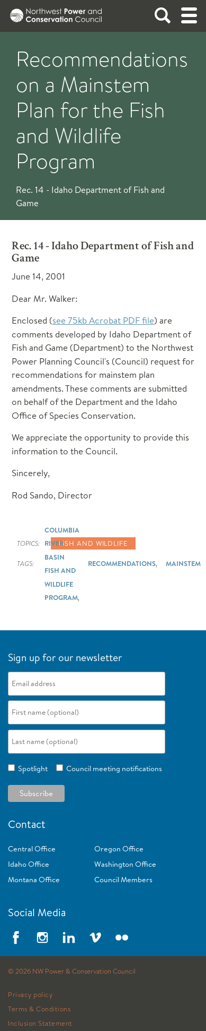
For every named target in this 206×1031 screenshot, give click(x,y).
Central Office (32, 848)
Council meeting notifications (112, 768)
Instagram (42, 937)
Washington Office (125, 864)
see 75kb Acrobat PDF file (103, 320)
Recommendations (122, 563)
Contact (27, 824)
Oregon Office (119, 848)
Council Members (123, 879)
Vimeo (95, 937)
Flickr (122, 937)
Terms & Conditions (39, 1009)
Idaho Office (28, 864)
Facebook (16, 937)
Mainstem (183, 563)
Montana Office (34, 879)
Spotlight (31, 768)
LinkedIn (69, 937)
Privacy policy (30, 995)
